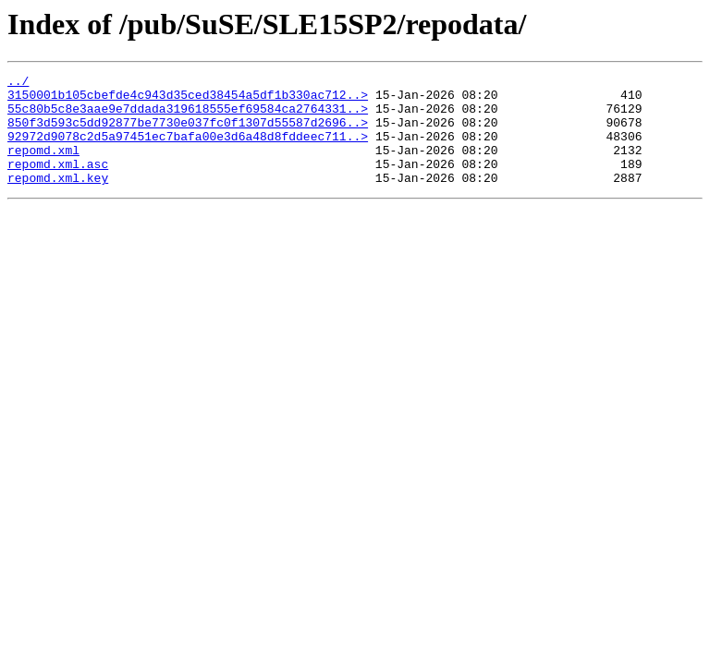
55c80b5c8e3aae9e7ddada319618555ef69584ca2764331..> (187, 116)
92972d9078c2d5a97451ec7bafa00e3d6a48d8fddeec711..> (187, 149)
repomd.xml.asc (57, 183)
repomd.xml (43, 166)
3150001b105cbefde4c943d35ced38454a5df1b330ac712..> (187, 99)
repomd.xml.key (57, 199)
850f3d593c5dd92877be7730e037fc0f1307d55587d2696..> (187, 133)
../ (18, 83)
